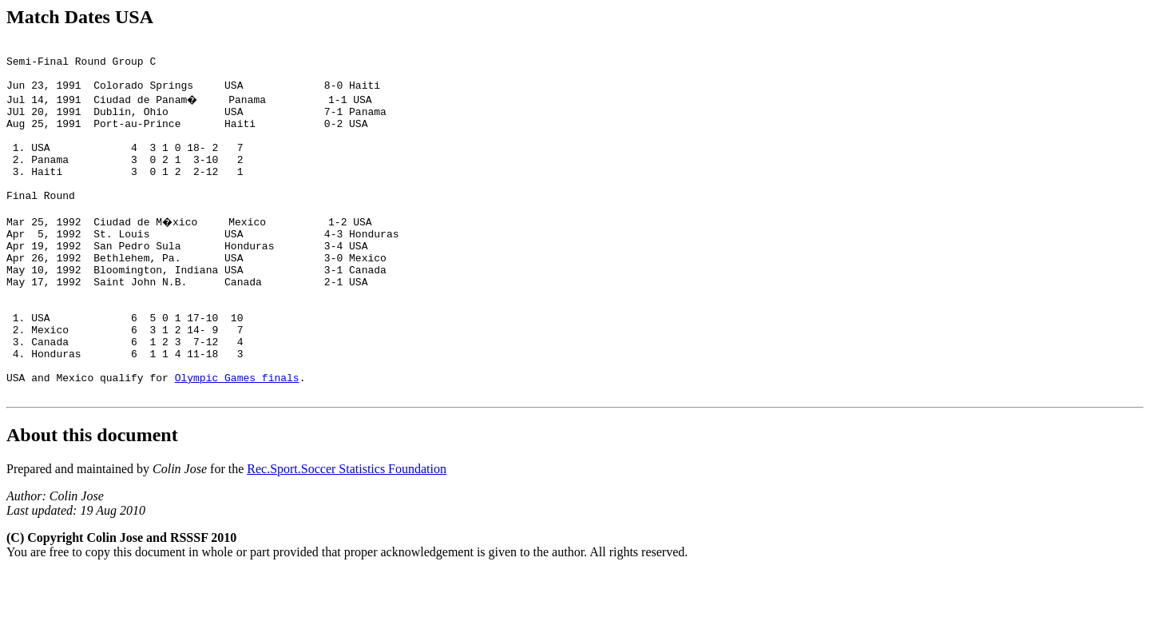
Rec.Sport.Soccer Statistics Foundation (346, 533)
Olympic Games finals (237, 439)
